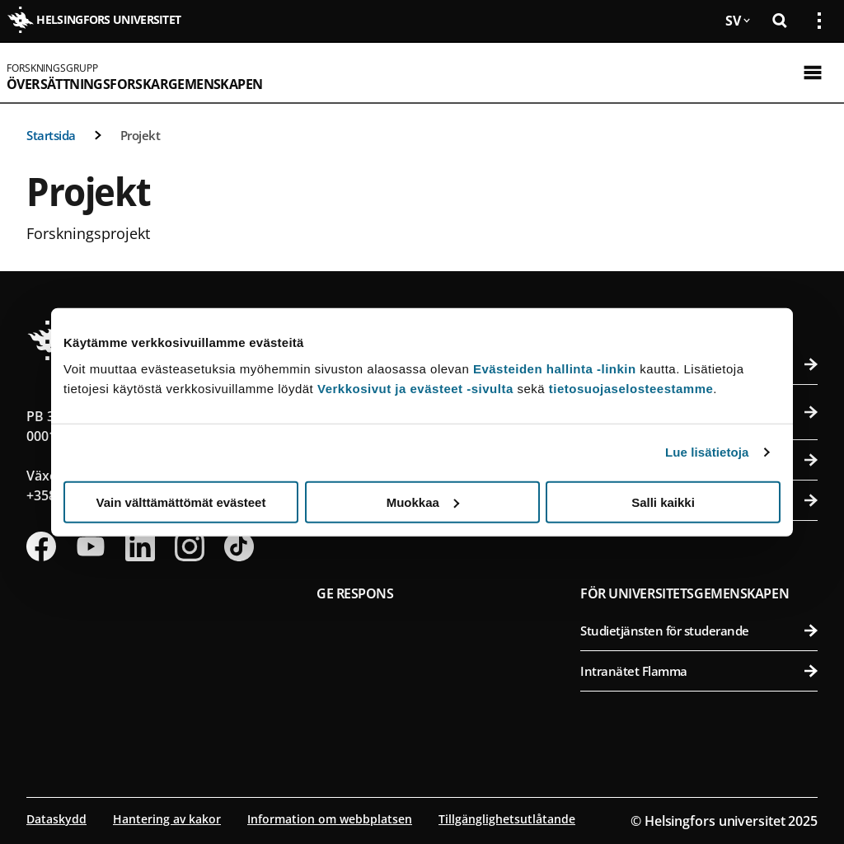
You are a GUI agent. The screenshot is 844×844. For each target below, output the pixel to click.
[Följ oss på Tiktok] (239, 546)
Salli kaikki (663, 502)
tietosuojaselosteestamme (631, 388)
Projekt (140, 135)
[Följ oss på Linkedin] (140, 546)
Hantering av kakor (167, 819)
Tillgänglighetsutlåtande (506, 819)
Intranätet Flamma (699, 671)
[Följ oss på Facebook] (41, 546)
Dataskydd (56, 819)
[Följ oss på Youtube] (91, 546)
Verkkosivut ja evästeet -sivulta (415, 388)
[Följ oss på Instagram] (189, 546)
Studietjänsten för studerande (699, 630)
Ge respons (355, 593)
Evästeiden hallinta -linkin (554, 368)
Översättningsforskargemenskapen (134, 84)
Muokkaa (423, 502)
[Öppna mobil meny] (813, 72)
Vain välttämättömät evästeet (181, 502)
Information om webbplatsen (329, 819)
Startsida (51, 135)
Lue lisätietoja (707, 452)
